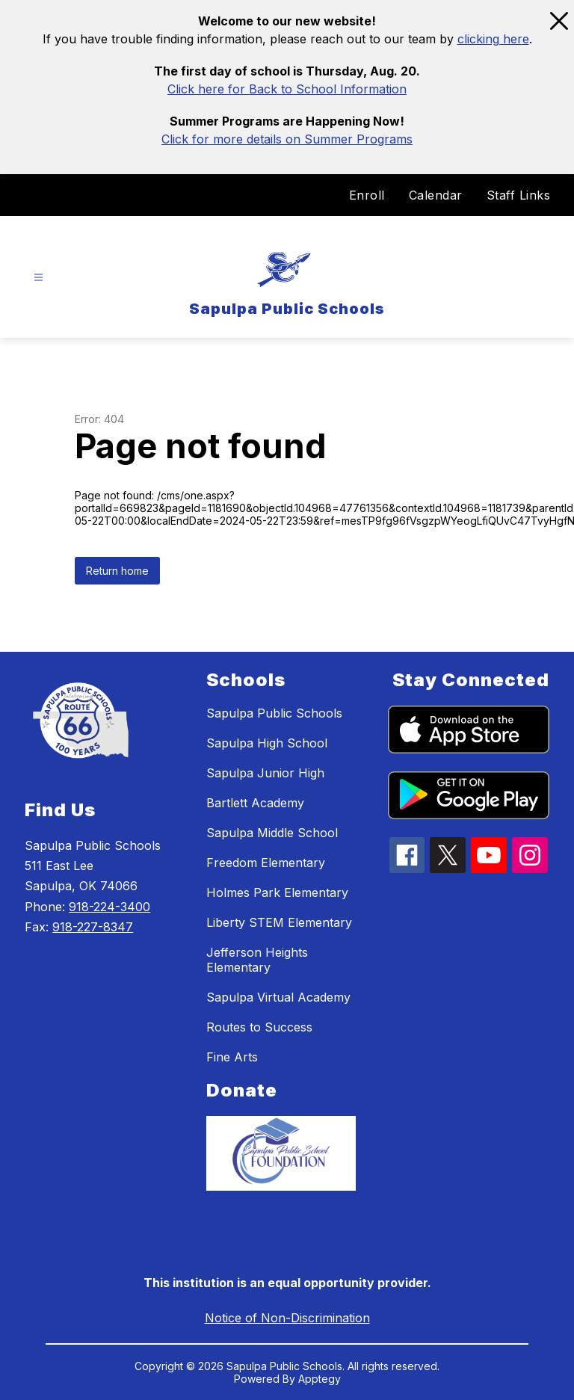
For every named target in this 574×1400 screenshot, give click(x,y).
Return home (117, 570)
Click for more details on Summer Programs (287, 139)
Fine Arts (232, 1056)
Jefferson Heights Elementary (257, 960)
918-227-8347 (92, 926)
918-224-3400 (109, 906)
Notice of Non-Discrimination (287, 1317)
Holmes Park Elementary (277, 892)
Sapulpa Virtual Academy (278, 997)
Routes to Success (259, 1027)
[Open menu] (38, 277)
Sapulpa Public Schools (274, 713)
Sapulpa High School (266, 743)
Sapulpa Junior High (265, 772)
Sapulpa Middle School (272, 832)
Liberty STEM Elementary (279, 922)
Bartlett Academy (255, 802)
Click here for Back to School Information (287, 88)
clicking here (493, 38)
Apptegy (319, 1378)
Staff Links (519, 195)
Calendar (436, 195)
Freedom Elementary (265, 862)
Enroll (367, 195)
